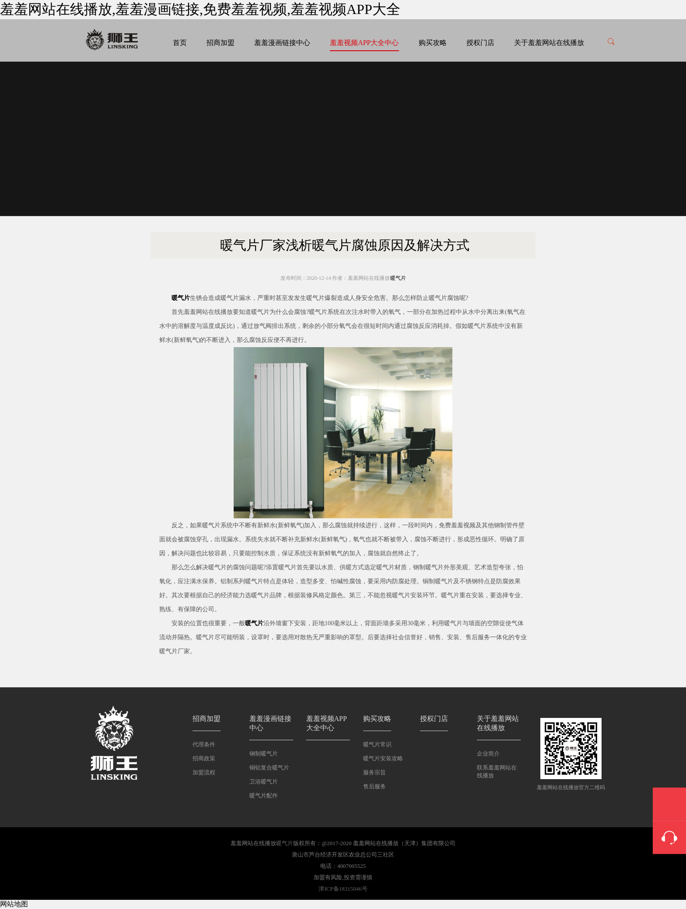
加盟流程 (203, 772)
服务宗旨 (374, 772)
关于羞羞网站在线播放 (549, 42)
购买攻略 (433, 42)
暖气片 (398, 278)
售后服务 (374, 786)
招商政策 (203, 758)
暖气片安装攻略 (383, 758)
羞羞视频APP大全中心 (364, 42)
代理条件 (203, 744)
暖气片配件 (263, 795)
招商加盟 (220, 42)
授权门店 (480, 42)
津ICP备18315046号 (342, 888)
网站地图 (14, 904)
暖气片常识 (377, 744)
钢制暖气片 (263, 753)
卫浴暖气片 (263, 781)
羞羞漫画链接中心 (282, 42)
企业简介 (488, 753)
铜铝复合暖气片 (269, 767)
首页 (180, 42)
